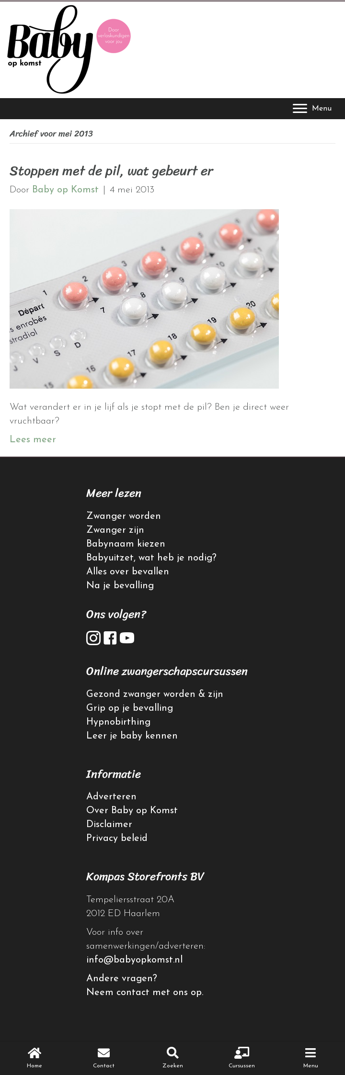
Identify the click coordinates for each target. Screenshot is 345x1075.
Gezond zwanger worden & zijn (154, 694)
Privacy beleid (117, 838)
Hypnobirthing (118, 722)
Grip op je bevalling (129, 708)
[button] (93, 638)
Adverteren (111, 797)
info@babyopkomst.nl (134, 960)
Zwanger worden (123, 516)
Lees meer (33, 440)
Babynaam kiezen (125, 544)
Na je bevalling (120, 586)
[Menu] (312, 109)
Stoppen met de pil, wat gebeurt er (111, 170)
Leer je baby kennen (132, 736)
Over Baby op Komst (132, 811)
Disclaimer (109, 824)
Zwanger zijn (115, 530)
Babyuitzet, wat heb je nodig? (151, 558)
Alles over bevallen (127, 572)
